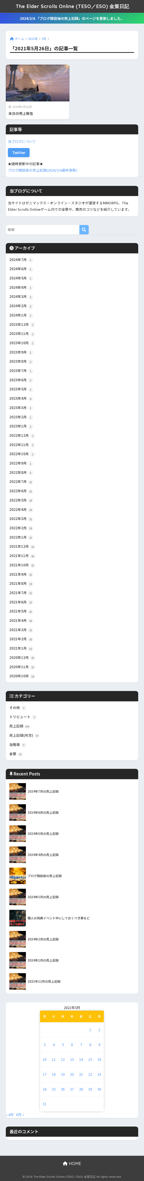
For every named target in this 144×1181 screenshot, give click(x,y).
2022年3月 (21, 518)
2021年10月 (22, 565)
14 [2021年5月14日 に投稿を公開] (81, 1059)
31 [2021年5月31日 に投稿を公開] (44, 1103)
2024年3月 (21, 296)
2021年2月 (21, 639)
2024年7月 (21, 259)
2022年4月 (21, 509)
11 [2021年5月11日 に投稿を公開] (54, 1059)
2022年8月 (21, 472)
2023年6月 (21, 380)
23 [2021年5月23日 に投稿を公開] (99, 1074)
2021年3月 (21, 630)
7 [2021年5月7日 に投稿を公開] (81, 1044)
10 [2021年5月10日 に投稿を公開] (44, 1059)
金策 (16, 754)
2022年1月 (21, 537)
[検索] (84, 229)
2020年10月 (22, 676)
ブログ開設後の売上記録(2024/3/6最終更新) (42, 170)
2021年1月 (21, 648)
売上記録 (19, 726)
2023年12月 (22, 324)
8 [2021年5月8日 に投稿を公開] (90, 1044)
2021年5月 (21, 611)
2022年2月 (21, 528)
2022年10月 (22, 454)
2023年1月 (21, 426)
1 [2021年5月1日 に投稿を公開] (90, 1029)
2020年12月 (22, 657)
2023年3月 (21, 408)
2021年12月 (22, 546)
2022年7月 (21, 481)
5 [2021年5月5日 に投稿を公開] (63, 1044)
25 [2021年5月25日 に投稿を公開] (54, 1089)
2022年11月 (22, 445)
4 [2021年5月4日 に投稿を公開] (54, 1044)
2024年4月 (21, 287)
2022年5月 (21, 500)
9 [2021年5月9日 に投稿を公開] (99, 1044)
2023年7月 (21, 370)
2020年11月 (22, 667)
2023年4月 (21, 398)
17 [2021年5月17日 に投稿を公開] (44, 1074)
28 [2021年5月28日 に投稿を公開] (81, 1089)
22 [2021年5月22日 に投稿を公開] (90, 1074)
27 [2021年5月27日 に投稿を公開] (72, 1089)
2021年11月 (22, 556)
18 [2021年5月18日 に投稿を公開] (54, 1074)
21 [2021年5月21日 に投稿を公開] (81, 1074)
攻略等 (17, 745)
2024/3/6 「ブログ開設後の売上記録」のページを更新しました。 (72, 18)
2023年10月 (22, 343)
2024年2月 (21, 306)
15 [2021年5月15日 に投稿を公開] (90, 1059)
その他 (17, 707)
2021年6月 (21, 602)
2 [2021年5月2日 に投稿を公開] (99, 1029)
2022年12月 (22, 435)
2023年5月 (21, 389)
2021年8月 (21, 583)
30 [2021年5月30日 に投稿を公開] (99, 1089)
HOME (72, 1163)
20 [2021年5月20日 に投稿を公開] (72, 1074)
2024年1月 (21, 315)
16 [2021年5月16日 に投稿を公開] (99, 1059)
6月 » (20, 1114)
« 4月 (10, 1114)
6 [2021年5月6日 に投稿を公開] (72, 1044)
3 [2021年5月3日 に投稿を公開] (45, 1044)
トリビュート (23, 717)
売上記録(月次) (24, 735)
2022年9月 (21, 463)
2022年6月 (21, 491)
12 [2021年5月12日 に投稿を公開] (63, 1059)
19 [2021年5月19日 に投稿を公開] (63, 1074)
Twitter (18, 152)
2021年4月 (21, 620)
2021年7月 (21, 593)
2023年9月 (21, 352)
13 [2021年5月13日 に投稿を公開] (72, 1059)
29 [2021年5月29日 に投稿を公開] (90, 1089)
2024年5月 (21, 278)
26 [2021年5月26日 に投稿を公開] (63, 1089)
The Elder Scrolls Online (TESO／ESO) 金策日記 (72, 6)
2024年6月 (21, 269)
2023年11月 (22, 333)
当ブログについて (22, 141)
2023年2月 (21, 417)
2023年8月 (21, 361)
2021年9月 (21, 574)
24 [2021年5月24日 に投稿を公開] (44, 1089)
